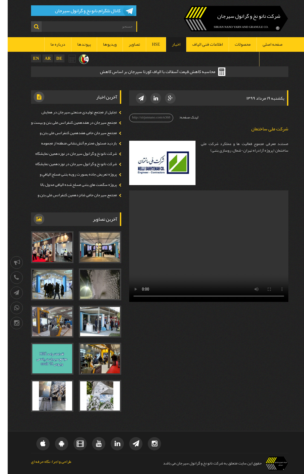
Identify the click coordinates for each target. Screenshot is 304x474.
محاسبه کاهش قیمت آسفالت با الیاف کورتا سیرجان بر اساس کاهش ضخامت (150, 72)
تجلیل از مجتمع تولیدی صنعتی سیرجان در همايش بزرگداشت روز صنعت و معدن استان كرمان (74, 115)
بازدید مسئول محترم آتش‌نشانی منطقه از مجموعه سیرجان (73, 146)
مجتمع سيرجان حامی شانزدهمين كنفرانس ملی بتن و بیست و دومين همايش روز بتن (72, 198)
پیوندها (76, 44)
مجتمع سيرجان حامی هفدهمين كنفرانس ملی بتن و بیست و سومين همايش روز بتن (73, 136)
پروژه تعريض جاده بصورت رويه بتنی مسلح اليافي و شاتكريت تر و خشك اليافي (73, 177)
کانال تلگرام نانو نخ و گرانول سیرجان (80, 10)
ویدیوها (102, 44)
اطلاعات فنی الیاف (200, 44)
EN (28, 58)
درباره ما (50, 44)
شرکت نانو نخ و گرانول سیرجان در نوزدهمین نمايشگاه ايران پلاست (71, 157)
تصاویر (126, 44)
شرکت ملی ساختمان (262, 129)
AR (40, 58)
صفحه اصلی (265, 44)
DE (51, 58)
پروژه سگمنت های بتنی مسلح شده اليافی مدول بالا (71, 185)
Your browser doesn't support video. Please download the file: (201, 246)
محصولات (235, 44)
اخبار (168, 44)
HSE (148, 44)
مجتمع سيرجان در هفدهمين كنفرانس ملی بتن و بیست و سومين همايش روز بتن (68, 126)
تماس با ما (266, 59)
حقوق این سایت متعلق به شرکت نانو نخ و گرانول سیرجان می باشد (204, 463)
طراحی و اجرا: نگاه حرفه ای (43, 462)
